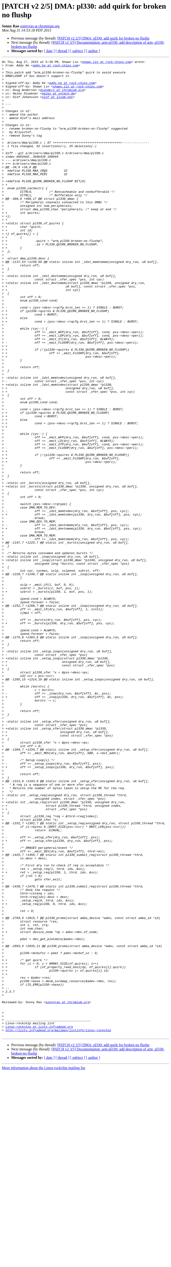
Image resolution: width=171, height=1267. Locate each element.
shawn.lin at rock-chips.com (106, 62)
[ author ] (93, 51)
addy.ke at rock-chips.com (55, 67)
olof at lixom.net (57, 104)
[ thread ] (62, 51)
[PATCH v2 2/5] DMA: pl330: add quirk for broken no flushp (103, 38)
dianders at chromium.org (62, 96)
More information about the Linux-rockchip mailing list (43, 1263)
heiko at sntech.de (58, 100)
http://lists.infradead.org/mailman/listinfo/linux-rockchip (58, 1224)
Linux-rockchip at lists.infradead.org (39, 1220)
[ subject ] (77, 51)
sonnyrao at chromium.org (39, 26)
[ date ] (49, 51)
